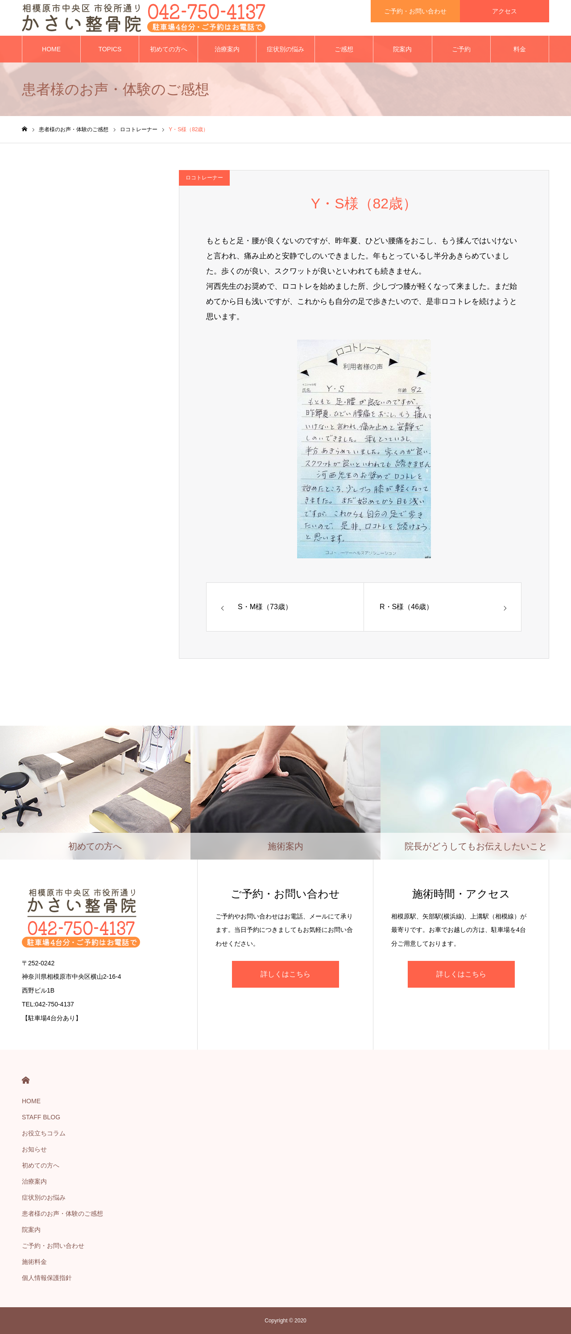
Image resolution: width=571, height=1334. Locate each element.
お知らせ (34, 1149)
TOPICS (109, 49)
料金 (519, 49)
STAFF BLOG (41, 1117)
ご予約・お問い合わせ (53, 1245)
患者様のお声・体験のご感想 (62, 1213)
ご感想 (344, 49)
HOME (51, 49)
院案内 (402, 49)
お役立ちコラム (44, 1133)
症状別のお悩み (44, 1197)
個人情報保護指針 (47, 1277)
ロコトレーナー (204, 178)
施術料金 (34, 1261)
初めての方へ (168, 49)
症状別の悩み (285, 49)
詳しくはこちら (285, 974)
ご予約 (461, 49)
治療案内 (227, 49)
